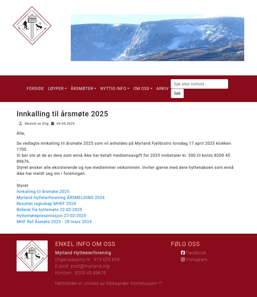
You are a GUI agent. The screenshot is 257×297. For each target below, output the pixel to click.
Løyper (56, 88)
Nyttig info (113, 88)
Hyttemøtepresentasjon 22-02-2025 (51, 215)
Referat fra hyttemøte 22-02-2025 (49, 209)
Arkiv (162, 88)
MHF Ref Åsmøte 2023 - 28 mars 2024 (54, 221)
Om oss (141, 88)
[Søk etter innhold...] (199, 84)
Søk (177, 93)
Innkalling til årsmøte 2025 (43, 191)
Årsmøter (82, 88)
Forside (35, 88)
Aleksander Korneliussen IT (134, 283)
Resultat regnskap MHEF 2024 (46, 203)
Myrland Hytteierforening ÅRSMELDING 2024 (61, 197)
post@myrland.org (90, 266)
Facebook (193, 252)
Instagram (194, 259)
